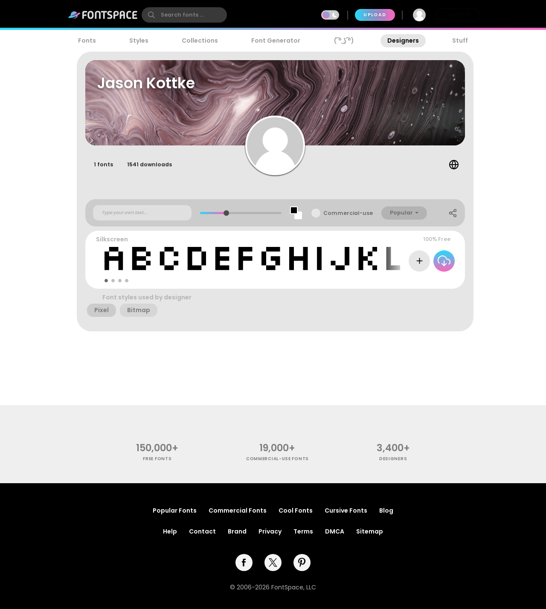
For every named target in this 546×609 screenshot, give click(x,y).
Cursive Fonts (346, 510)
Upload (374, 15)
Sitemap (369, 531)
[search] (184, 15)
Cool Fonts (296, 510)
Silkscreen (112, 239)
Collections (200, 40)
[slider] (226, 213)
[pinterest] (302, 562)
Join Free (458, 15)
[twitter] (273, 562)
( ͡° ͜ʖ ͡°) (344, 40)
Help (170, 531)
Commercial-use (348, 213)
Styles (138, 40)
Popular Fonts (175, 510)
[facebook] (244, 562)
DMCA (334, 531)
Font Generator (275, 40)
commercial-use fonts (277, 458)
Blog (386, 510)
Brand (237, 531)
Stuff (460, 40)
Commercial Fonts (238, 510)
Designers (403, 40)
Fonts (87, 40)
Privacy (270, 531)
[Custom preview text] (142, 212)
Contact (202, 531)
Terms (303, 531)
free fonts (157, 458)
